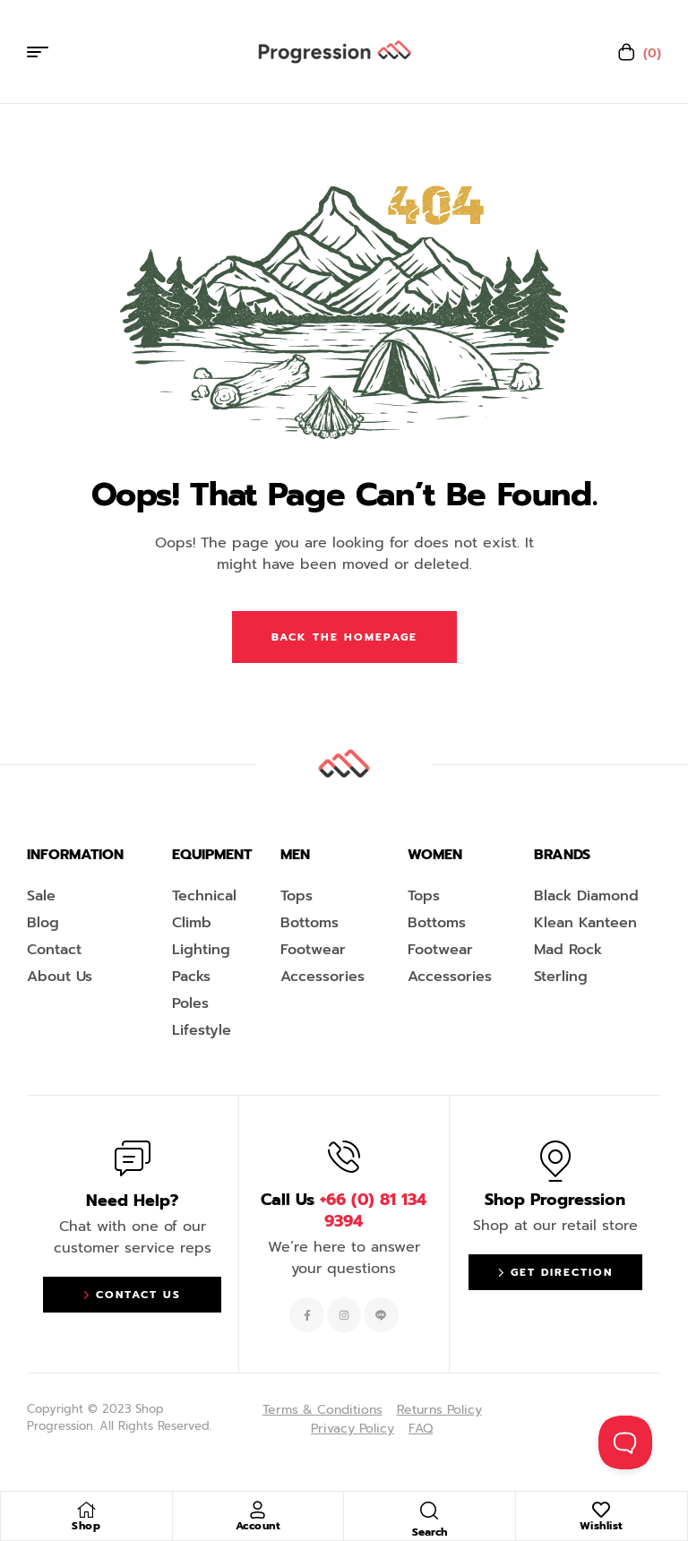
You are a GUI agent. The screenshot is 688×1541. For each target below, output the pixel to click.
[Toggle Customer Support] (625, 1442)
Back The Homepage (344, 637)
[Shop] (86, 1510)
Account (258, 1526)
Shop (86, 1526)
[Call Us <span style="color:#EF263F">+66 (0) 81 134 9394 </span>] (344, 1157)
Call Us (343, 1210)
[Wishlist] (601, 1510)
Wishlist (602, 1526)
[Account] (258, 1510)
